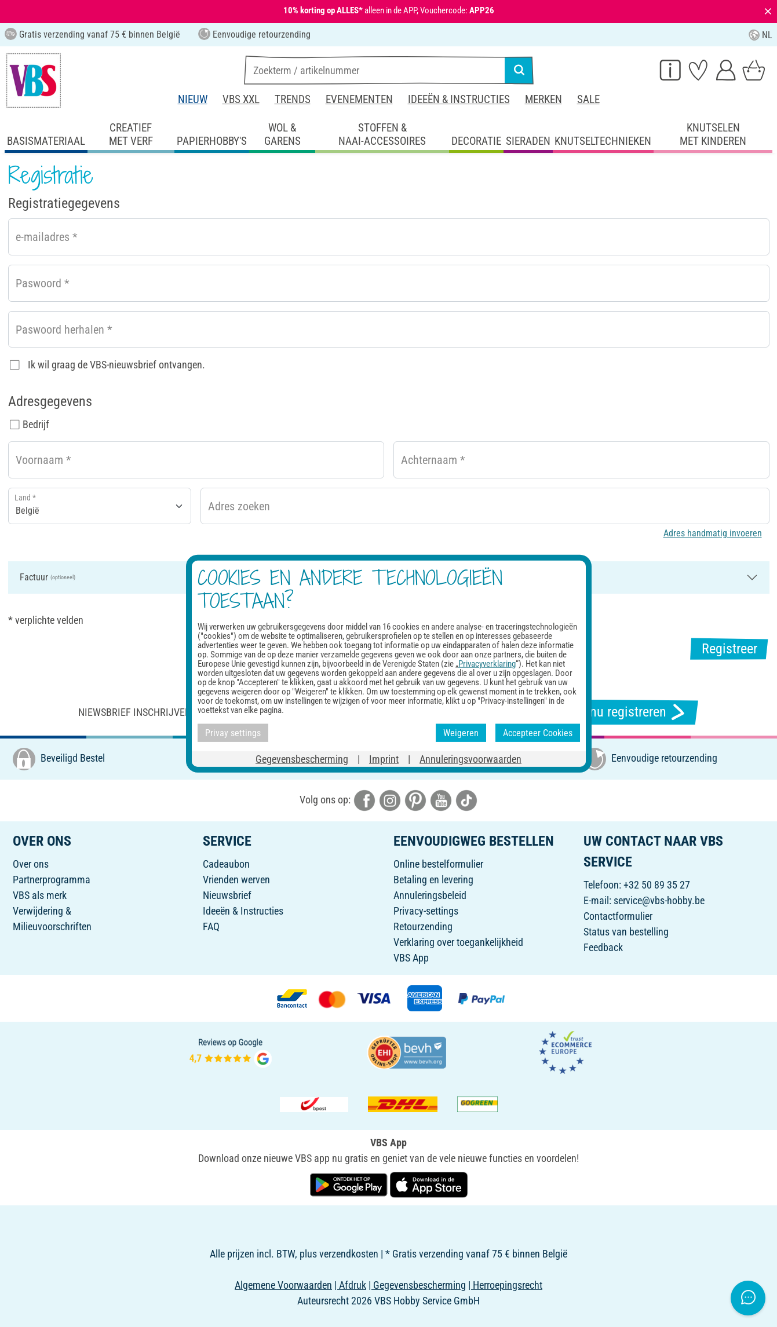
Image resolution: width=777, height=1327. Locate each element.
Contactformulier (617, 916)
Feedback (603, 947)
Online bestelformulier (438, 864)
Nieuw (192, 99)
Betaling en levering (433, 879)
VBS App (411, 958)
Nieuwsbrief (227, 895)
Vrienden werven (236, 879)
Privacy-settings (425, 911)
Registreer (729, 649)
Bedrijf (36, 424)
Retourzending (423, 926)
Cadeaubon (226, 864)
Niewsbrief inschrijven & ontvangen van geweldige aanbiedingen (236, 712)
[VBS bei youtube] (441, 800)
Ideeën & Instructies (459, 99)
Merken (543, 99)
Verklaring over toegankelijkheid (458, 942)
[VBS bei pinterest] (415, 800)
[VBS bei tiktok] (466, 800)
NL (760, 35)
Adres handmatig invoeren (712, 533)
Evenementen (359, 99)
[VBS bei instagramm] (390, 800)
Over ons (31, 864)
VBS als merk (40, 895)
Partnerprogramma (51, 879)
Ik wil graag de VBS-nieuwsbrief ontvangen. (116, 365)
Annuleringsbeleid (429, 895)
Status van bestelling (626, 932)
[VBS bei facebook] (364, 800)
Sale (588, 99)
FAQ (211, 926)
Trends (293, 99)
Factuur (47, 577)
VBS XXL (241, 99)
